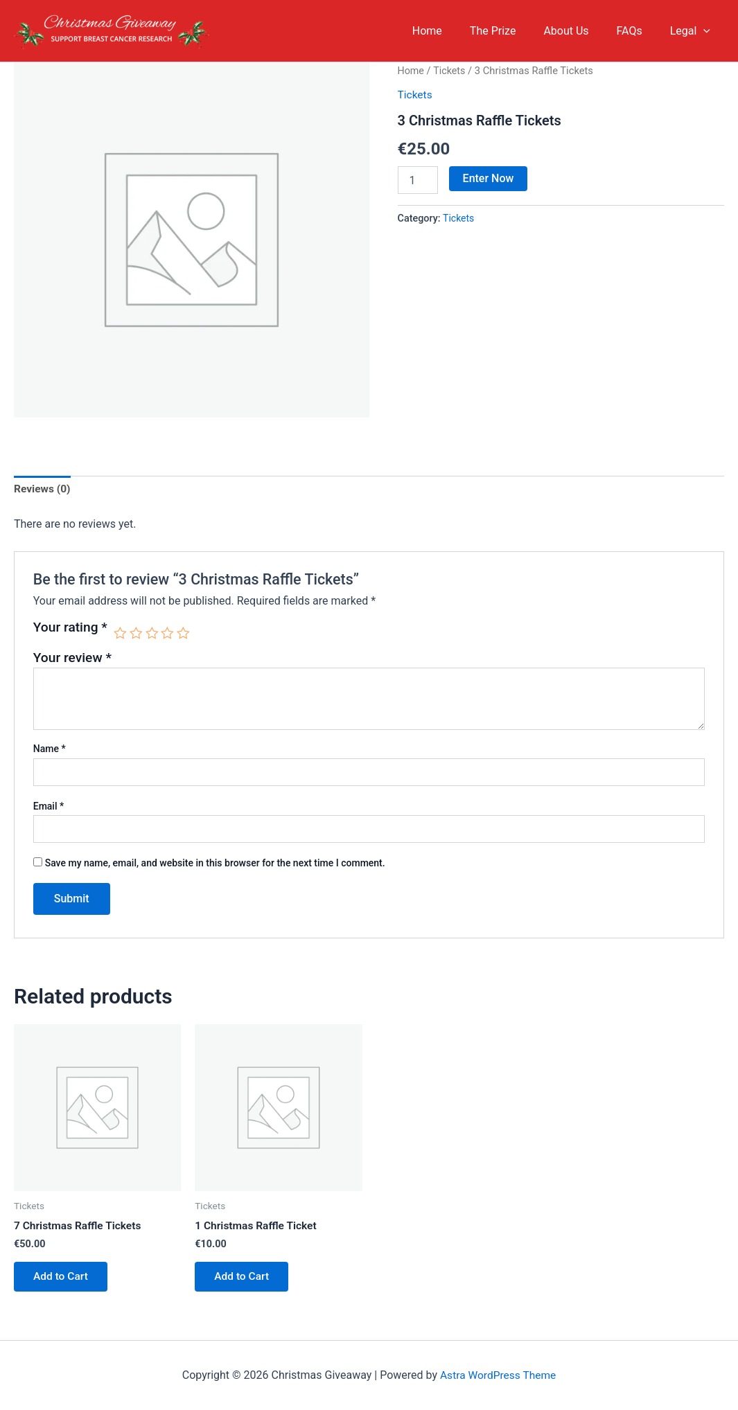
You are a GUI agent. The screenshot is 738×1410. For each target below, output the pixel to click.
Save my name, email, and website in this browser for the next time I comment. (215, 863)
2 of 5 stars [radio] (136, 633)
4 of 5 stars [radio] (168, 633)
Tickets (450, 70)
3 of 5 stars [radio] (152, 633)
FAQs (638, 30)
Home (452, 30)
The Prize (512, 30)
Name (49, 750)
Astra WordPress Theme (497, 1375)
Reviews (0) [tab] (43, 490)
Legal (693, 31)
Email (48, 806)
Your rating (70, 628)
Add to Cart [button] (63, 1279)
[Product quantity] (418, 179)
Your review (72, 658)
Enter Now (488, 177)
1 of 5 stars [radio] (120, 633)
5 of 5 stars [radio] (184, 633)
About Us (579, 30)
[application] (706, 31)
